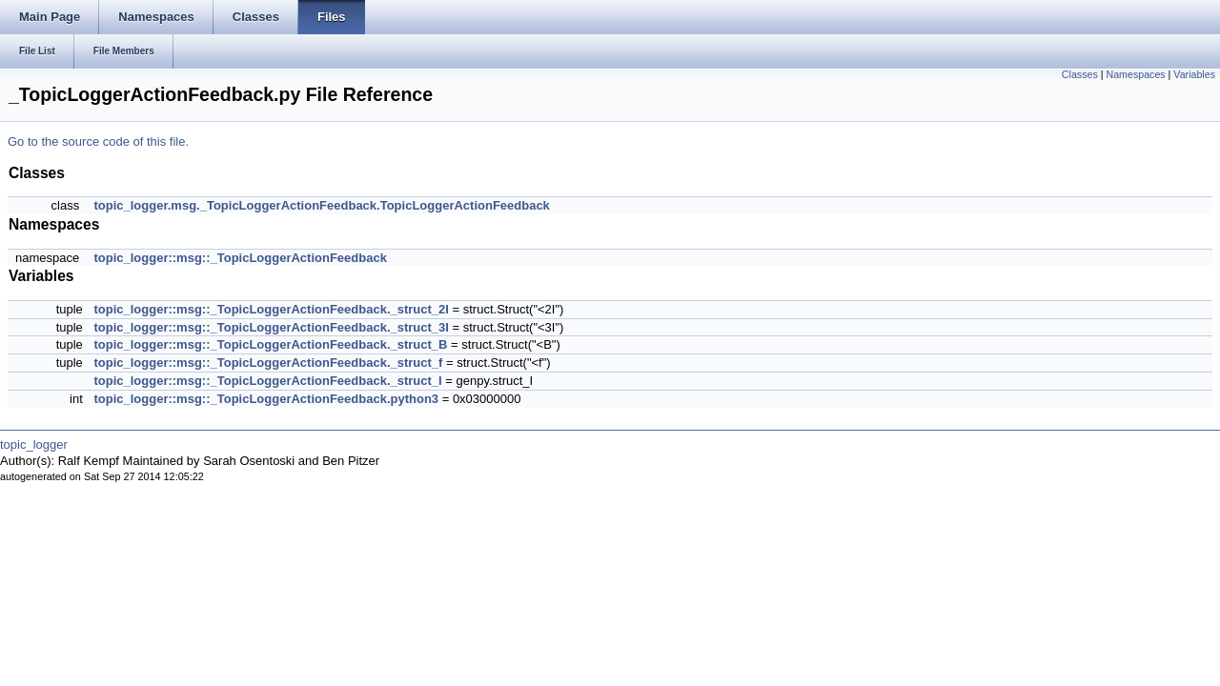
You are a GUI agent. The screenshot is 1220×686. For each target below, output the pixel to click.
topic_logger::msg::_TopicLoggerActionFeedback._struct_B (270, 344)
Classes (1080, 74)
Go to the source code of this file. (98, 141)
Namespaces (1135, 74)
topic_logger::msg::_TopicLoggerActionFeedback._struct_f (267, 362)
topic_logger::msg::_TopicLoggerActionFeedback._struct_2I (270, 309)
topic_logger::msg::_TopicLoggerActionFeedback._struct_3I (270, 327)
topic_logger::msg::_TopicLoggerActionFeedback (239, 258)
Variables (1194, 74)
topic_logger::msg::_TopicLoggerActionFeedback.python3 (265, 399)
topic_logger (34, 444)
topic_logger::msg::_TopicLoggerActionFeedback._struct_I (267, 380)
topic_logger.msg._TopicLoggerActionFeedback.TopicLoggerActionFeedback (321, 205)
